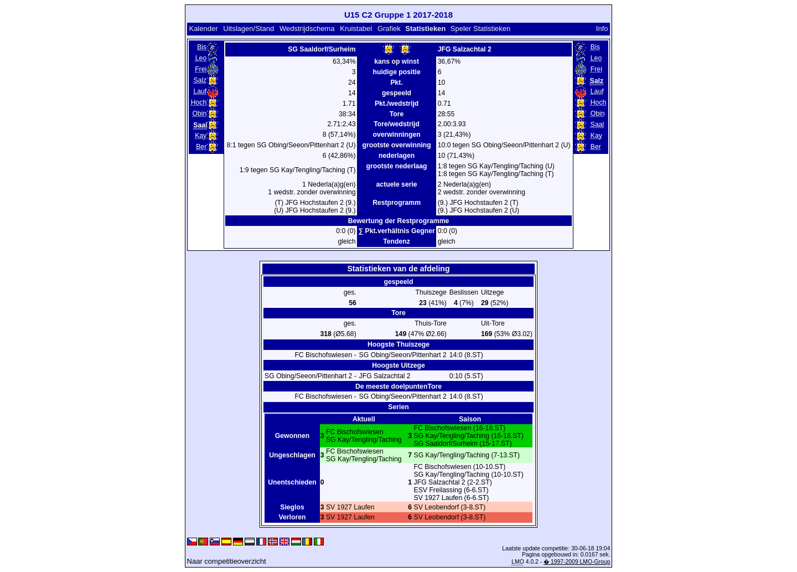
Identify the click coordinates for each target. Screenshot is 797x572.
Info (602, 28)
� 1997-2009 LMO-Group (577, 562)
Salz (199, 80)
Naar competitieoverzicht (226, 561)
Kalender (203, 28)
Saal (597, 124)
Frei (200, 69)
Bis (201, 47)
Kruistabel (356, 28)
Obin (199, 113)
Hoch (199, 102)
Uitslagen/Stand (248, 28)
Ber (201, 147)
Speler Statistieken (480, 28)
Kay (200, 136)
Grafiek (389, 28)
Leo (200, 58)
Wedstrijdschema (307, 28)
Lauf (199, 91)
